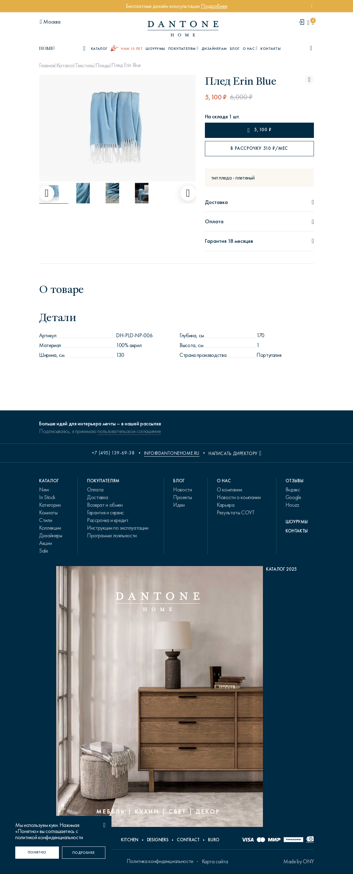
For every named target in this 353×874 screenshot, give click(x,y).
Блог (235, 48)
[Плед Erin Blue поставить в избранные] (309, 79)
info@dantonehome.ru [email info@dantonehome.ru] (171, 453)
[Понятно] (37, 852)
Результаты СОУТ (236, 512)
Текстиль (84, 65)
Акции (45, 543)
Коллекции (50, 528)
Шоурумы (155, 48)
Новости (182, 490)
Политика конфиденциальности (160, 861)
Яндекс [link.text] (293, 490)
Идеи (179, 505)
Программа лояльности (112, 535)
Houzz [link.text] (292, 505)
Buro (213, 840)
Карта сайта (215, 861)
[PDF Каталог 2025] (176, 698)
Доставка (97, 497)
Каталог (65, 65)
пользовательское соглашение (129, 431)
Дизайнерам (214, 48)
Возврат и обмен (105, 505)
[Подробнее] (84, 852)
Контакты (270, 48)
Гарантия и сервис (105, 512)
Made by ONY (298, 861)
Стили (45, 520)
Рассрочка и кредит (108, 520)
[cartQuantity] (313, 22)
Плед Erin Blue (126, 65)
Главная (47, 65)
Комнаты (48, 512)
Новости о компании (239, 497)
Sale (43, 551)
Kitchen (129, 840)
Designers (158, 840)
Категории (50, 505)
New (44, 490)
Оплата (95, 490)
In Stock (47, 497)
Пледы (103, 65)
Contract (188, 840)
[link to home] (182, 28)
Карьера (225, 505)
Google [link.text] (293, 497)
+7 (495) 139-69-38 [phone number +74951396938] (113, 453)
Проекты (182, 497)
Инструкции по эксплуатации (117, 528)
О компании (229, 490)
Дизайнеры (50, 535)
